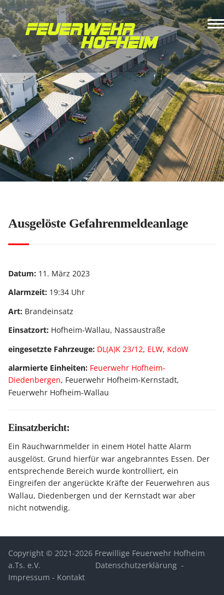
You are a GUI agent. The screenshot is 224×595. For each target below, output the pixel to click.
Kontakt (71, 577)
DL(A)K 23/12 (120, 349)
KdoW (177, 349)
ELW (155, 349)
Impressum (29, 577)
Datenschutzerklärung (136, 565)
